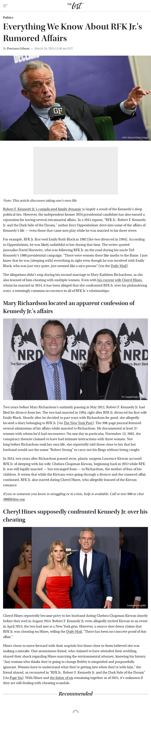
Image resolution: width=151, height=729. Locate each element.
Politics (8, 17)
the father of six (61, 678)
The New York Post (78, 423)
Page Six (16, 678)
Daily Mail (118, 266)
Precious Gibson (18, 48)
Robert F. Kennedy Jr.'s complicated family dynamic (42, 209)
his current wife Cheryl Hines (119, 280)
